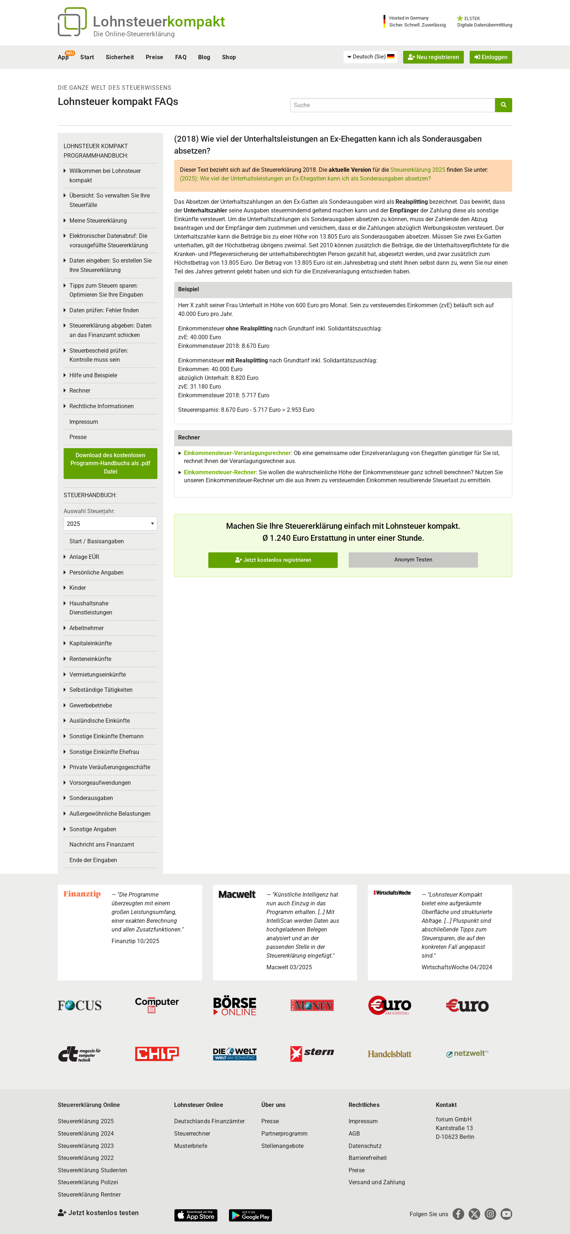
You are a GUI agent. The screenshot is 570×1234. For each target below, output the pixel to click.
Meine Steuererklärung (98, 220)
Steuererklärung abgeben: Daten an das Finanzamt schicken (110, 330)
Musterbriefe (190, 1145)
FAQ (180, 57)
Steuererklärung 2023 (86, 1145)
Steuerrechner (192, 1133)
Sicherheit (120, 57)
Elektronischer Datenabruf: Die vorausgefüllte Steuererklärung (108, 240)
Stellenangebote (282, 1145)
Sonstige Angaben (92, 829)
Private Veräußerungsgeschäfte (109, 767)
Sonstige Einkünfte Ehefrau (104, 751)
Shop (229, 57)
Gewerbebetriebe (90, 705)
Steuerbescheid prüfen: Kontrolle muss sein (98, 355)
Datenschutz (365, 1145)
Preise (155, 57)
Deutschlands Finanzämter (209, 1121)
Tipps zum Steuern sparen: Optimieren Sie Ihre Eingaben (106, 290)
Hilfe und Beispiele (93, 375)
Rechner (79, 390)
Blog (204, 57)
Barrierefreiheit (368, 1157)
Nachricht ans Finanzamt (101, 844)
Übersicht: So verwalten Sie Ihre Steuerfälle (109, 200)
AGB (354, 1133)
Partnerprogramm (284, 1133)
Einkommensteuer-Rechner (220, 472)
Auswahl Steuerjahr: (89, 511)
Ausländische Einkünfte (99, 720)
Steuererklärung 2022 (86, 1157)
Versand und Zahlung (377, 1182)
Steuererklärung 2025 (417, 169)
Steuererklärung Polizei (88, 1182)
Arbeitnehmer (86, 628)
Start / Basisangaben (96, 541)
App (63, 57)
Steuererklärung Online (89, 1104)
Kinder (77, 587)
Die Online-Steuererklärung (134, 34)
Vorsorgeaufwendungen (100, 782)
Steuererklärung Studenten (92, 1170)
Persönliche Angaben (96, 572)
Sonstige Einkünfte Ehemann (106, 736)
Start (87, 57)
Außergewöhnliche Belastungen (109, 813)
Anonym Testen (413, 559)
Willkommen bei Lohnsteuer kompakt (105, 175)
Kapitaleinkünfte (90, 643)
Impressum (83, 421)
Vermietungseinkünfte (97, 674)
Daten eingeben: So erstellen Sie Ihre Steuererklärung (110, 265)
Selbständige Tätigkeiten (101, 689)
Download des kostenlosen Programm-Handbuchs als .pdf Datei (110, 463)
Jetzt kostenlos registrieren (273, 560)
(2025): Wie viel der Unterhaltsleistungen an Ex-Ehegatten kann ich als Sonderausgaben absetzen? (305, 178)
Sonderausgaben (91, 798)
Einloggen (490, 57)
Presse (78, 437)
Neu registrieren (433, 57)
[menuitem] (370, 57)
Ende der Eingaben (93, 860)
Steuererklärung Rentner (89, 1194)
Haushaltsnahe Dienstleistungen (90, 608)
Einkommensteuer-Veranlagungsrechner (237, 453)
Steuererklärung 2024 (86, 1133)
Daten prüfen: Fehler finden (104, 310)
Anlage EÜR (84, 556)
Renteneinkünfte (90, 658)
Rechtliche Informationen (101, 406)
